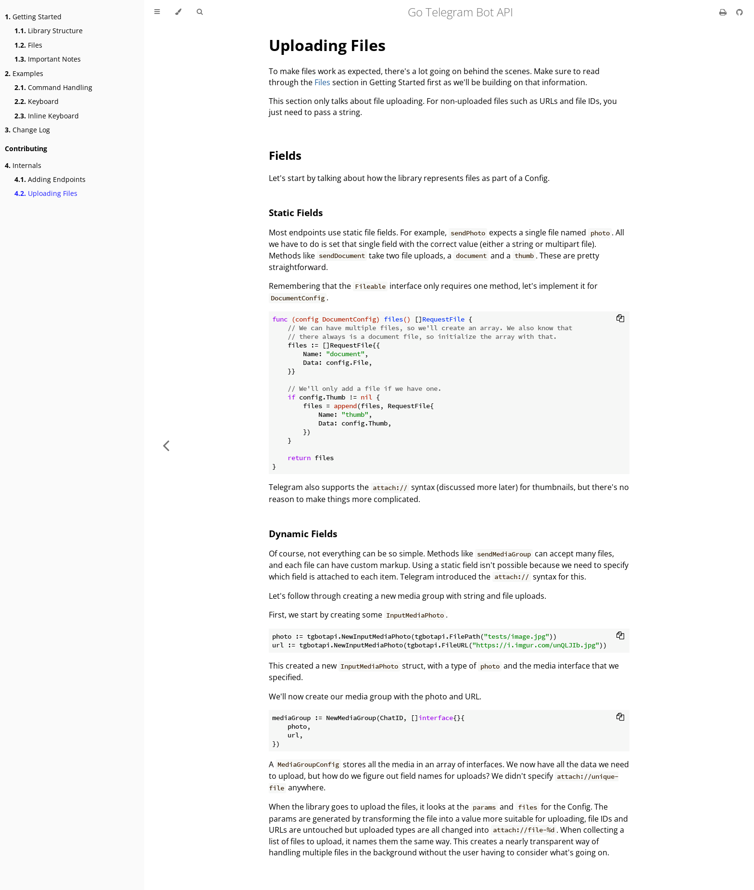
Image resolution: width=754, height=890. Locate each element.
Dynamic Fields (303, 534)
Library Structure (48, 30)
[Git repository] (739, 12)
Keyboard (36, 101)
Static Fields (296, 212)
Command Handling (53, 87)
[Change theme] (178, 12)
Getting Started (33, 16)
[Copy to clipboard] (620, 319)
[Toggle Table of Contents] (157, 12)
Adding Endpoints (50, 179)
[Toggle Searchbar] (199, 12)
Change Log (27, 129)
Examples (24, 73)
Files (28, 45)
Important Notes (47, 59)
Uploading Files (45, 193)
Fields (285, 155)
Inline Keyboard (46, 115)
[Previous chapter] (166, 445)
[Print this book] (724, 12)
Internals (23, 165)
